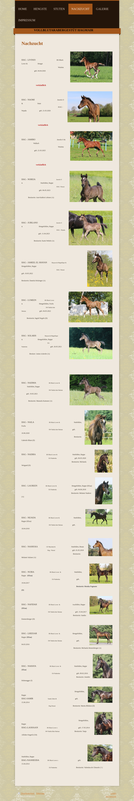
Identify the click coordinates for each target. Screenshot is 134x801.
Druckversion (26, 793)
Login (113, 793)
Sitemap (40, 793)
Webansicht (111, 796)
